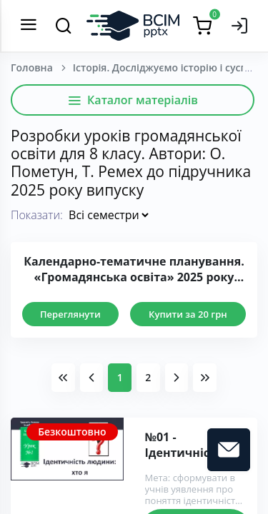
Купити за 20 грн (188, 314)
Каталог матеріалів (132, 100)
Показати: (37, 215)
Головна (32, 67)
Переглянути (70, 314)
